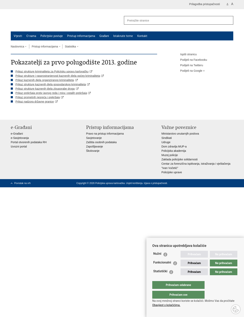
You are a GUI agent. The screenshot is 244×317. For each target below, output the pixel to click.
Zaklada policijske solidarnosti (179, 159)
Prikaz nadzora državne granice (34, 101)
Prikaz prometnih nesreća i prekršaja (37, 97)
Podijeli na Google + (190, 71)
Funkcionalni (162, 270)
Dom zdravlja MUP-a (174, 146)
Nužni (157, 261)
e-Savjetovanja (20, 137)
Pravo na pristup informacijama (105, 133)
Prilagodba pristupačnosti (204, 4)
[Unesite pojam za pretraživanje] (173, 20)
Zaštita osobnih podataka (101, 142)
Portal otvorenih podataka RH (29, 142)
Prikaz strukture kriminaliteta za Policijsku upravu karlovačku (51, 71)
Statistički (160, 279)
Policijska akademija (173, 150)
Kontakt (142, 36)
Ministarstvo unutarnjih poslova (180, 133)
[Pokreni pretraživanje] (228, 20)
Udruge (165, 142)
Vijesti (18, 36)
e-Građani (17, 133)
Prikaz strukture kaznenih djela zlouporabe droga (45, 88)
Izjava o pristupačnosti (155, 183)
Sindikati (166, 137)
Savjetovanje (94, 137)
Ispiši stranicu (186, 54)
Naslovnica (17, 46)
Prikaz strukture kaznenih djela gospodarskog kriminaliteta (50, 84)
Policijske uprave (171, 172)
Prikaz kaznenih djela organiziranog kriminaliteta (44, 80)
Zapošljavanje (94, 146)
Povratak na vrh (22, 183)
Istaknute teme (123, 36)
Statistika (70, 46)
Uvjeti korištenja (134, 183)
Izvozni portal (19, 146)
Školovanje (93, 150)
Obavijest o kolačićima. (166, 305)
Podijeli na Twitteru (189, 65)
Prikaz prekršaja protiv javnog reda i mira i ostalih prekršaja (51, 93)
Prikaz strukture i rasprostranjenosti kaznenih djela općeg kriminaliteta (57, 75)
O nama (31, 36)
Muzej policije (169, 155)
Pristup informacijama (81, 36)
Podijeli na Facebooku (191, 60)
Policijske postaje (51, 36)
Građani (104, 36)
